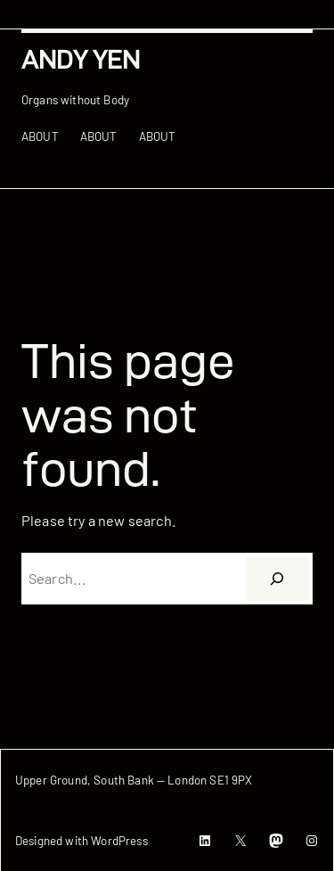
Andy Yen (80, 59)
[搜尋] (277, 578)
